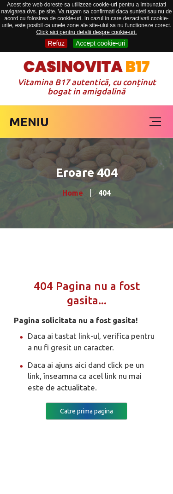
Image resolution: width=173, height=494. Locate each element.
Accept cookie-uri (100, 43)
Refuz (56, 43)
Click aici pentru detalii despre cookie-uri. (86, 32)
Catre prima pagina (86, 411)
